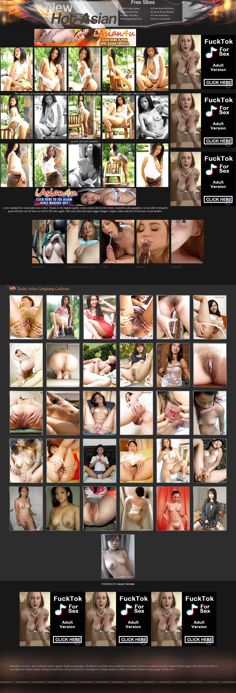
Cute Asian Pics (161, 15)
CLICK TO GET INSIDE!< (85, 141)
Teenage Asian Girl (132, 18)
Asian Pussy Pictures (164, 11)
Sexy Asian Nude (162, 18)
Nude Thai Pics (130, 15)
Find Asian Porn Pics (164, 8)
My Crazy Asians (131, 8)
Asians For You (130, 11)
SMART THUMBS (126, 584)
